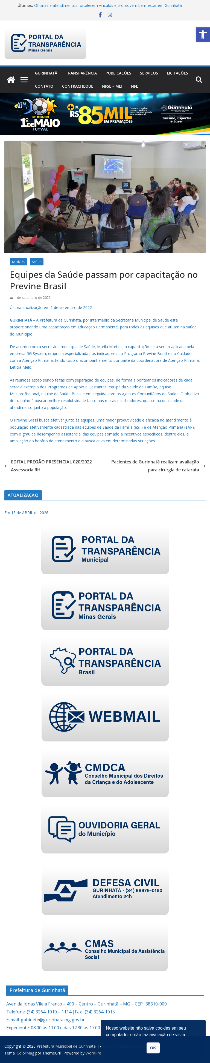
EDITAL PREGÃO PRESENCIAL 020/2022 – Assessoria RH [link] (49, 466)
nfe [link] (134, 86)
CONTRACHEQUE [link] (77, 86)
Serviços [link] (149, 73)
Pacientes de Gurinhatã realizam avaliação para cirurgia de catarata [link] (158, 466)
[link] (203, 34)
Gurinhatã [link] (46, 73)
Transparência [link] (81, 73)
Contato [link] (44, 86)
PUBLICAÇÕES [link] (118, 73)
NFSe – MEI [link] (112, 86)
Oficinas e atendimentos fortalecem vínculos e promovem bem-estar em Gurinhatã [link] (108, 5)
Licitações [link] (177, 73)
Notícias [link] (18, 262)
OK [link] (153, 1048)
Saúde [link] (36, 262)
